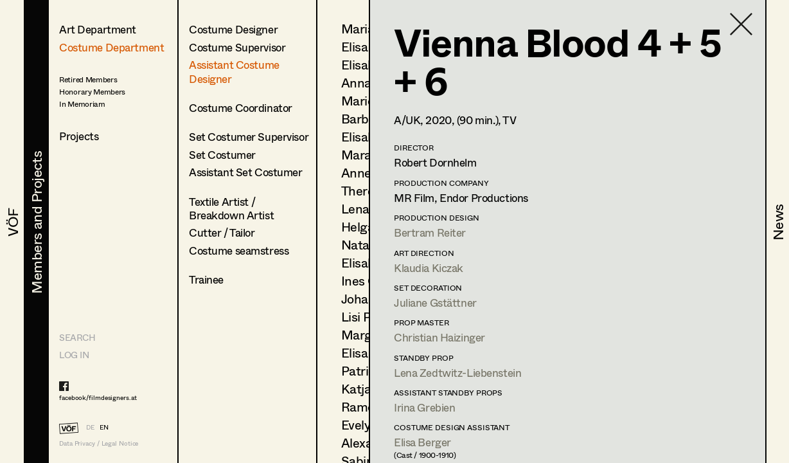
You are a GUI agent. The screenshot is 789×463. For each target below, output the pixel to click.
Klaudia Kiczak (428, 268)
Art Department (97, 29)
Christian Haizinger (439, 337)
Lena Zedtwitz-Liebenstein (457, 372)
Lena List (367, 209)
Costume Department (111, 47)
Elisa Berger (422, 442)
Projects (79, 136)
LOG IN (74, 354)
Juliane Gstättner (435, 302)
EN (104, 427)
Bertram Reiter (430, 232)
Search (77, 337)
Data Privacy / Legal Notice (98, 443)
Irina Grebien (424, 407)
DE (90, 427)
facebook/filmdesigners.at (98, 397)
